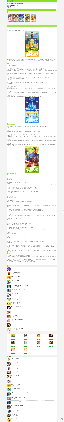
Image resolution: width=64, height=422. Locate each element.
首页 (7, 3)
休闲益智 (14, 3)
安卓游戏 (10, 3)
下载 (13, 339)
